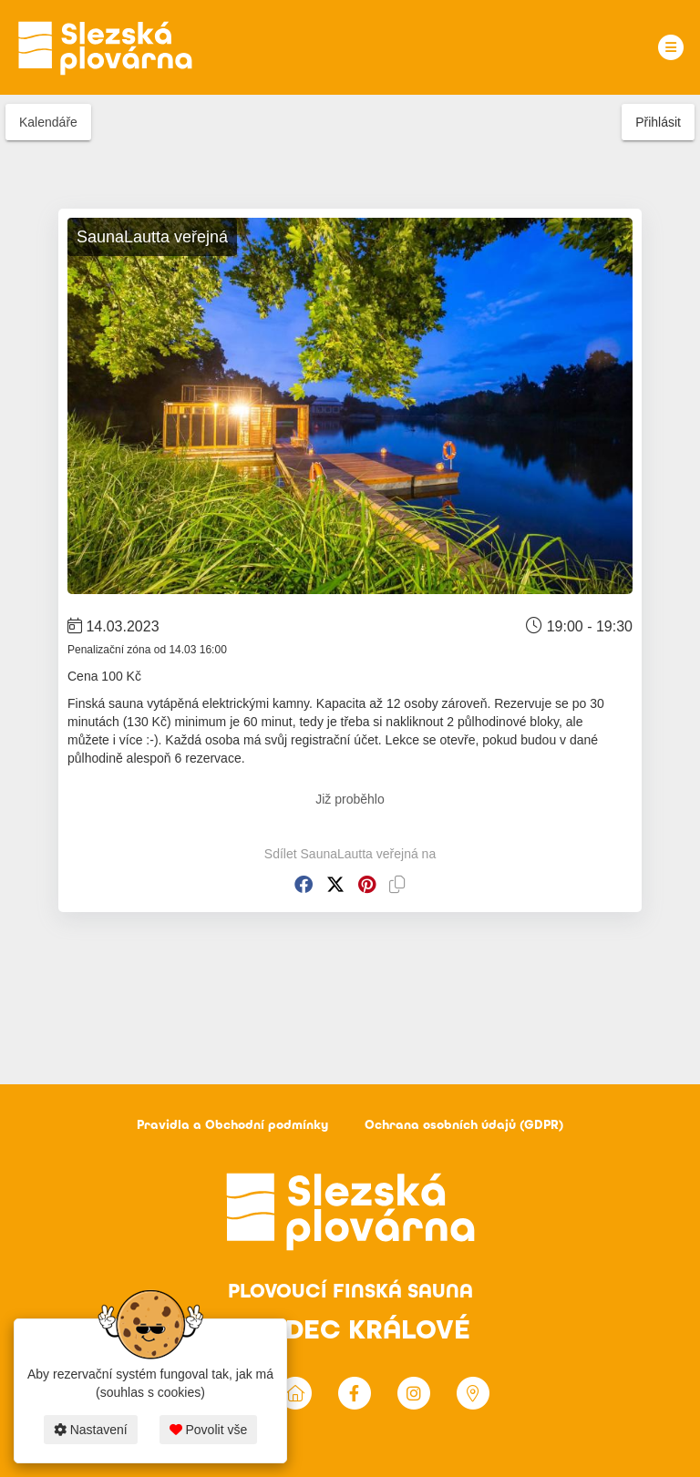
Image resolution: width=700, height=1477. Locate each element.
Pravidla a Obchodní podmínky (232, 1125)
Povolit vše (209, 1429)
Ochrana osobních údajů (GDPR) (464, 1125)
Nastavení (91, 1429)
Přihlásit (658, 122)
